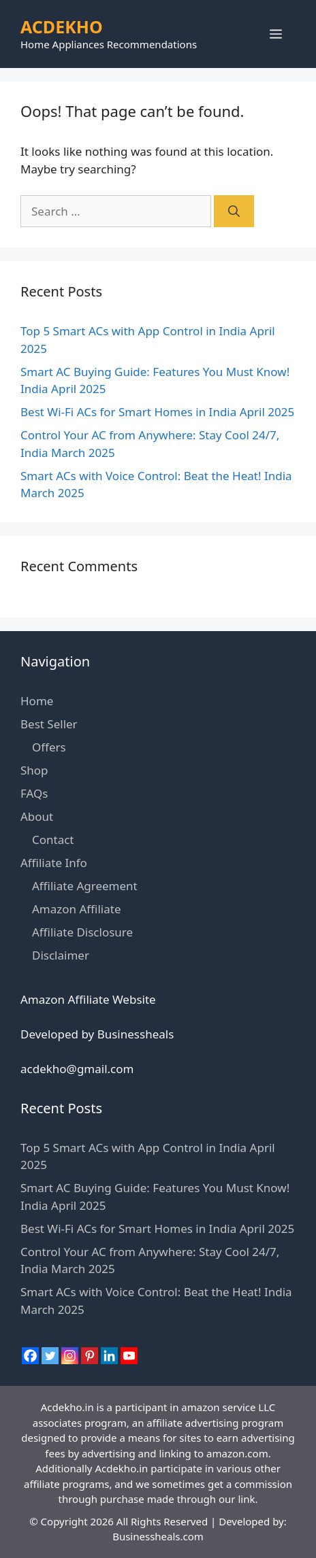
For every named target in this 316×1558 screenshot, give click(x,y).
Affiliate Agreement (85, 886)
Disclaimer (60, 955)
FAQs (34, 793)
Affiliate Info (53, 862)
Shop (34, 770)
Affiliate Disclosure (82, 932)
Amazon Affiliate (76, 909)
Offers (49, 747)
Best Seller (49, 724)
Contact (53, 839)
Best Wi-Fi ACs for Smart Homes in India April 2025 (157, 412)
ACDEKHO (61, 26)
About (36, 816)
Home (36, 701)
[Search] (234, 211)
